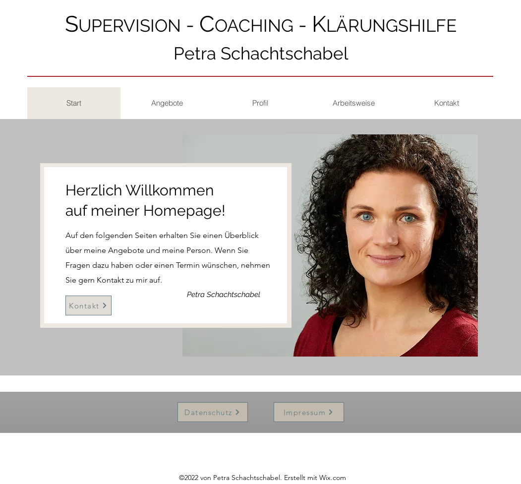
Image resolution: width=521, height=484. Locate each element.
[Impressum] (309, 412)
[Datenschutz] (212, 412)
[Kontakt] (88, 305)
